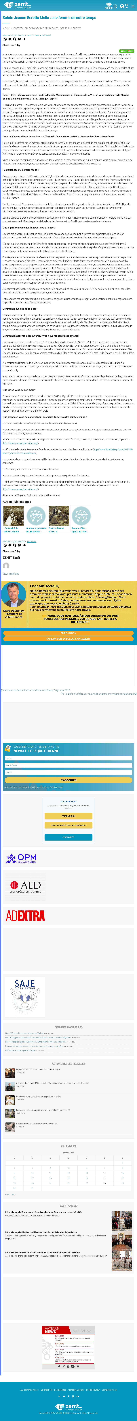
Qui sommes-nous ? (29, 1390)
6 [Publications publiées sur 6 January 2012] (86, 1168)
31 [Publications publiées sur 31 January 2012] (32, 1188)
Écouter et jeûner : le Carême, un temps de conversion (38, 1097)
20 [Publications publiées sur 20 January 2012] (86, 1178)
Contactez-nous (109, 1390)
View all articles (11, 573)
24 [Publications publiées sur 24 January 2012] (32, 1183)
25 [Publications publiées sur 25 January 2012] (50, 1183)
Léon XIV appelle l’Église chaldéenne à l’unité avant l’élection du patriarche (35, 1042)
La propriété (46, 1390)
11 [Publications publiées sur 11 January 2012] (50, 1173)
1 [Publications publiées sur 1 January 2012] (122, 1163)
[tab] (55, 1330)
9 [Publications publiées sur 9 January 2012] (14, 1173)
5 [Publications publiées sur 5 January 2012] (68, 1168)
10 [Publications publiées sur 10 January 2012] (32, 1173)
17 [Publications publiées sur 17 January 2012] (32, 1178)
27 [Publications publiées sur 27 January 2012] (86, 1183)
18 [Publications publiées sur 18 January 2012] (50, 1178)
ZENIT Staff (33, 35)
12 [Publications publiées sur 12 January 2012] (68, 1173)
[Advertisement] (68, 668)
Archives (46, 35)
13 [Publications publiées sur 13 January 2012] (86, 1173)
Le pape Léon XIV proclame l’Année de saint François (38, 1070)
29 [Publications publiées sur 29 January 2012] (122, 1183)
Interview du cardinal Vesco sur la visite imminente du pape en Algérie (34, 1046)
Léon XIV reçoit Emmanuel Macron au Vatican (24, 1033)
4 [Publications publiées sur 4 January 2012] (50, 1168)
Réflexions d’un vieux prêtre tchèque (20, 1050)
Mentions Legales (76, 1390)
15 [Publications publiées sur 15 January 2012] (122, 1173)
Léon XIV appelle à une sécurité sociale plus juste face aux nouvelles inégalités (37, 1037)
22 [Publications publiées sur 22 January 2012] (122, 1178)
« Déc (7, 1194)
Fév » (13, 1194)
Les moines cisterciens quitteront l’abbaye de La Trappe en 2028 (43, 1110)
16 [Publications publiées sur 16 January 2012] (14, 1178)
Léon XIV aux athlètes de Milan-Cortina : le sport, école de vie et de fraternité (42, 1252)
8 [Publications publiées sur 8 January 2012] (122, 1168)
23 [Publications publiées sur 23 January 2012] (14, 1183)
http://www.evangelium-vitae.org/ (20, 443)
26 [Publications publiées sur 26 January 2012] (68, 1183)
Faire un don (68, 633)
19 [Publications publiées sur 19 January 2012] (68, 1178)
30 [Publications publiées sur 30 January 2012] (14, 1188)
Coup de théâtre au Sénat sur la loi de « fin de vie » (36, 1124)
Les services (60, 1390)
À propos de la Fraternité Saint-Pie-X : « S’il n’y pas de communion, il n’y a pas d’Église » (52, 1083)
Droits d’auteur (93, 1390)
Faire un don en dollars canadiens (68, 638)
